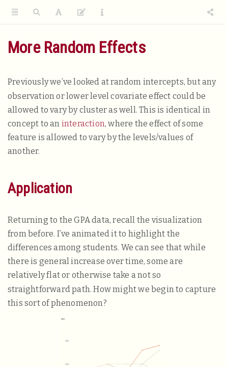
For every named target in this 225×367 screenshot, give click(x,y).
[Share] (210, 12)
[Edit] (81, 12)
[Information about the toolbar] (102, 12)
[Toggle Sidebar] (14, 12)
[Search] (36, 12)
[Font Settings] (58, 12)
